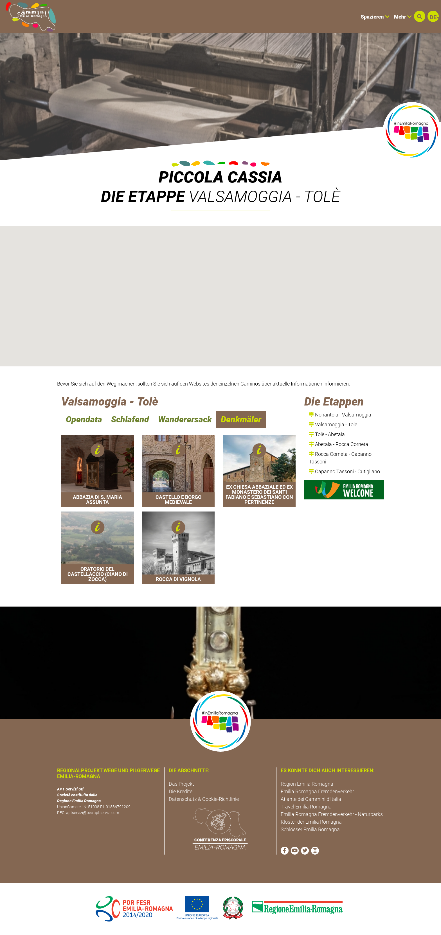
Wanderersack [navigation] (185, 419)
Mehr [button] (403, 17)
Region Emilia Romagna (307, 784)
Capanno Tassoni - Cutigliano (344, 471)
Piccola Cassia (220, 177)
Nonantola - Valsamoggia (340, 415)
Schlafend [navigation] (130, 419)
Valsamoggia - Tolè (333, 424)
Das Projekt (181, 784)
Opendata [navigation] (84, 419)
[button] (419, 16)
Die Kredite (180, 791)
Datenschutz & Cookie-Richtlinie (204, 799)
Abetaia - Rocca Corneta (338, 444)
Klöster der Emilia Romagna (311, 822)
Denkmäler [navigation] (241, 419)
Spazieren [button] (375, 17)
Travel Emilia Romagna (306, 807)
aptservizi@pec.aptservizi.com (92, 812)
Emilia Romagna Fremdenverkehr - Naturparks (332, 814)
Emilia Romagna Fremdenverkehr (317, 791)
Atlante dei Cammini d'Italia (311, 799)
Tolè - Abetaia (327, 434)
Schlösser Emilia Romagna (310, 829)
